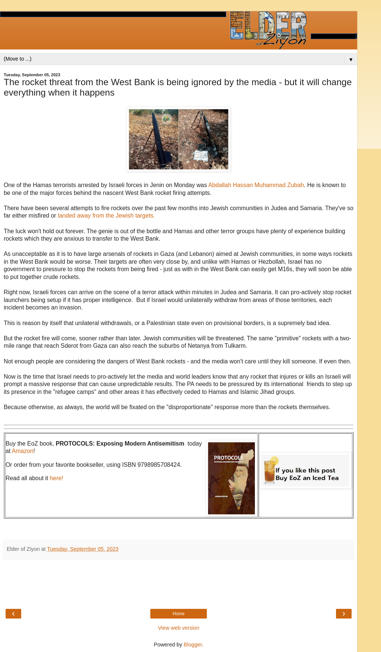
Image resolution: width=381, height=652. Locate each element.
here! (56, 478)
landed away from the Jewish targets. (106, 215)
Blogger (193, 645)
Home (179, 613)
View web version (178, 628)
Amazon (22, 451)
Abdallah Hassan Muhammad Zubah (256, 185)
